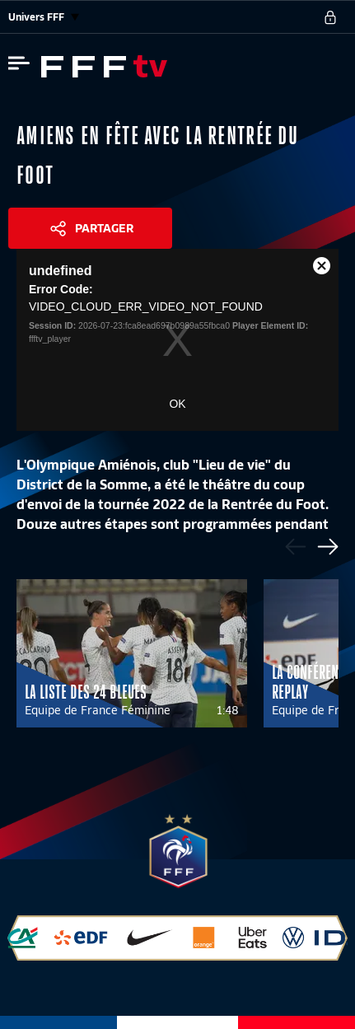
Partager (104, 228)
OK (177, 403)
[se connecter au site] (330, 17)
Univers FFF (43, 17)
